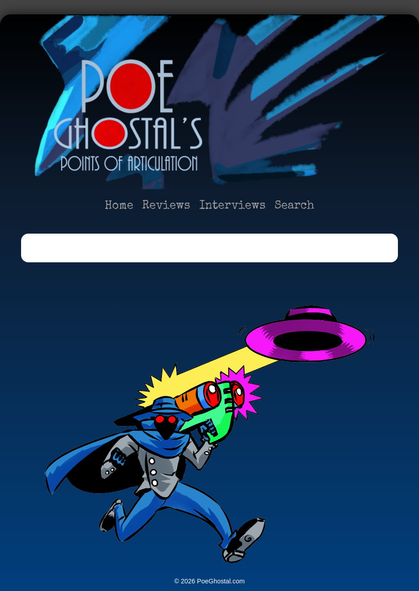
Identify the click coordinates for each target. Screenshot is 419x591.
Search (294, 206)
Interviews (232, 206)
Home (119, 206)
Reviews (166, 206)
